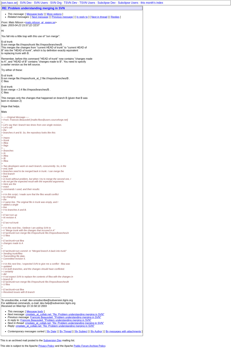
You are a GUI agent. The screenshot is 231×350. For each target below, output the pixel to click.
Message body (34, 14)
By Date (51, 331)
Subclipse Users (128, 2)
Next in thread (99, 17)
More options (54, 14)
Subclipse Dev (107, 2)
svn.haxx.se (9, 2)
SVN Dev (25, 2)
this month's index (152, 2)
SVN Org (55, 2)
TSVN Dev (70, 2)
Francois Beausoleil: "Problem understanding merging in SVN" (65, 317)
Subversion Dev (52, 340)
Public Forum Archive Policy (89, 346)
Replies (115, 17)
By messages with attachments (123, 331)
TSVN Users (87, 2)
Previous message (62, 17)
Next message (40, 17)
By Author (96, 331)
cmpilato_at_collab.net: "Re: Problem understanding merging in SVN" (65, 314)
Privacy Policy (46, 346)
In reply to (82, 17)
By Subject (81, 331)
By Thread (66, 331)
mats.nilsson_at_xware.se (40, 22)
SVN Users (41, 2)
